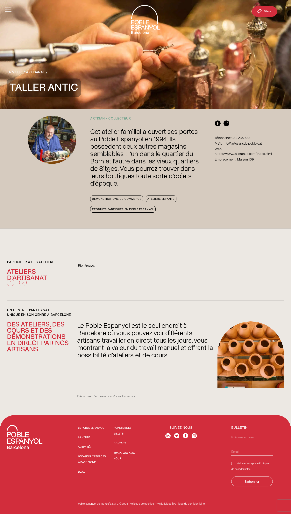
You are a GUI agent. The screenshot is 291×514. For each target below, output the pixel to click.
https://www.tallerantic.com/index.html (243, 153)
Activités (84, 447)
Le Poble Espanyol (91, 428)
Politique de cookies (142, 503)
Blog (81, 471)
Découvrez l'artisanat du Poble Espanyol (106, 396)
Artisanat (35, 72)
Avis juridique (164, 503)
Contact (120, 443)
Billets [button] (263, 12)
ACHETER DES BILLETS (122, 431)
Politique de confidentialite (189, 503)
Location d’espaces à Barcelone (92, 459)
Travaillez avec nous (125, 455)
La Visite (15, 72)
